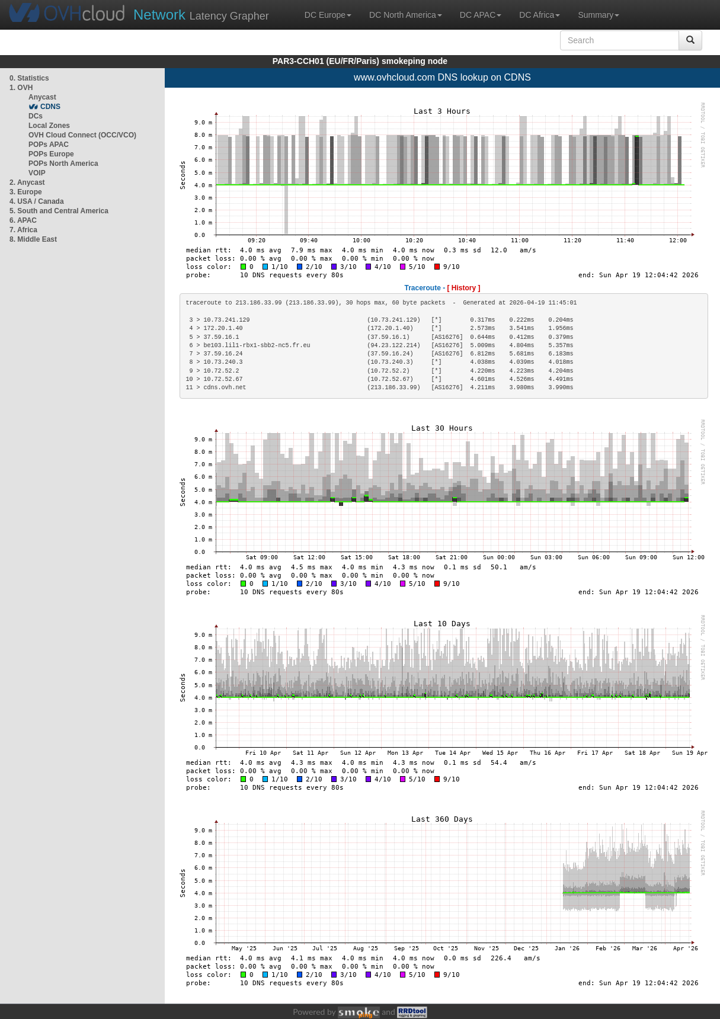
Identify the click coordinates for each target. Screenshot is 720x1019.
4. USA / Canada (36, 201)
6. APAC (23, 220)
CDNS (50, 106)
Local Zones (49, 125)
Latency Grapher (201, 15)
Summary (598, 15)
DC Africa (539, 15)
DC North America (405, 15)
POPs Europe (51, 154)
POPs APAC (48, 144)
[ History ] (464, 288)
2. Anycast (27, 182)
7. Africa (23, 230)
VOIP (36, 173)
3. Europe (25, 192)
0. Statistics (29, 78)
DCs (35, 116)
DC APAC (480, 15)
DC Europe (328, 15)
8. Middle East (33, 239)
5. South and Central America (58, 211)
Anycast (42, 97)
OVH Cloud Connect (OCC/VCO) (82, 135)
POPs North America (63, 163)
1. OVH (21, 88)
